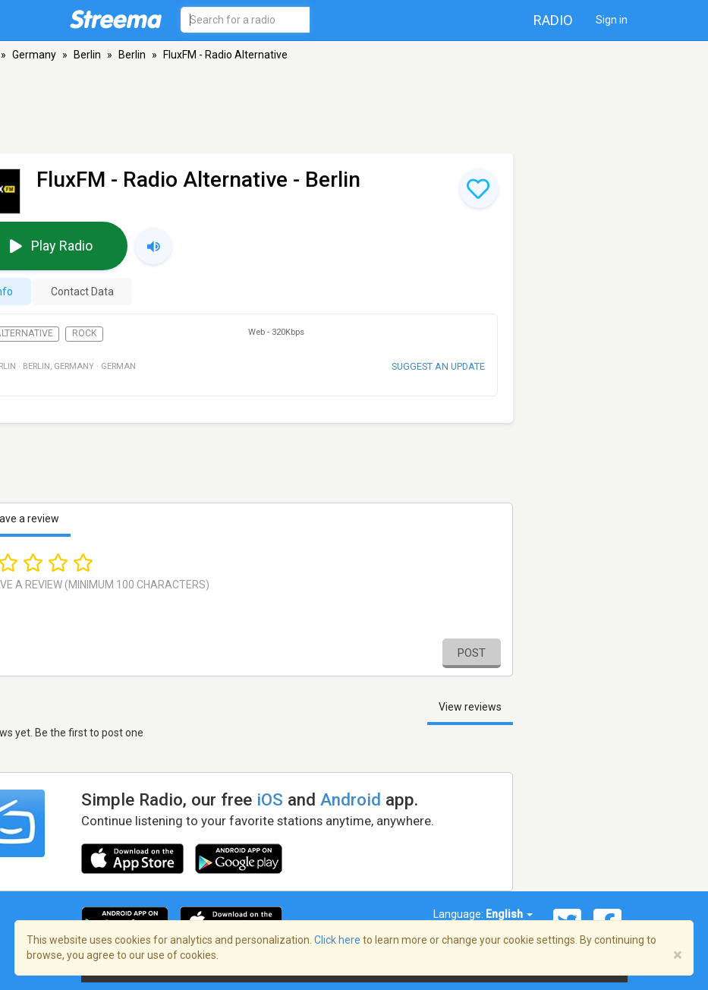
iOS (269, 799)
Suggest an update (438, 366)
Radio (553, 20)
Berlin (87, 55)
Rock (84, 333)
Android (350, 799)
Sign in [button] (612, 20)
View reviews (470, 707)
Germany (34, 55)
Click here (337, 940)
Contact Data (82, 291)
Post (472, 653)
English (509, 914)
